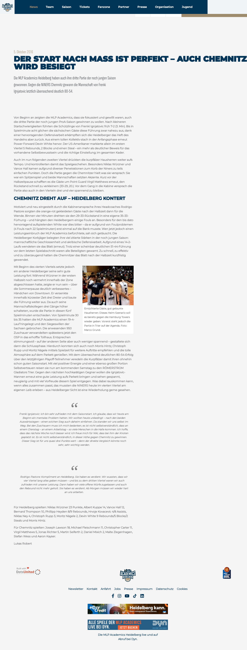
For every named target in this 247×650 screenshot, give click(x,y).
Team (71, 11)
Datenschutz (164, 589)
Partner (145, 11)
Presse (163, 11)
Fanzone (125, 11)
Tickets (106, 11)
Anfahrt (106, 589)
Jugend (208, 11)
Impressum (144, 589)
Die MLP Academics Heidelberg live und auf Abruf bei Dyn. (128, 637)
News (55, 11)
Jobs (117, 589)
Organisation (186, 11)
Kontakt (92, 589)
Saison (88, 11)
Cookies (182, 589)
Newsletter (75, 589)
